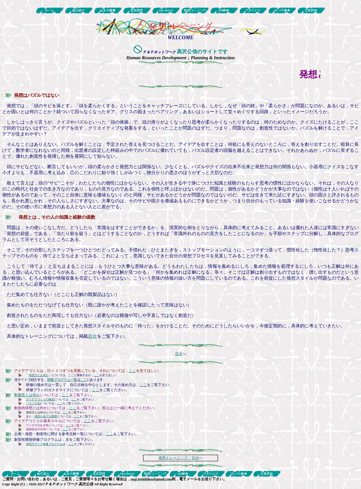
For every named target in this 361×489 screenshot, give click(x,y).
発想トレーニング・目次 (179, 458)
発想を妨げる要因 (45, 416)
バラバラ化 (33, 403)
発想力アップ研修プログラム (44, 444)
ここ (132, 371)
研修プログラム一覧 (62, 380)
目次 (92, 336)
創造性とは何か (27, 395)
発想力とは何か (39, 375)
